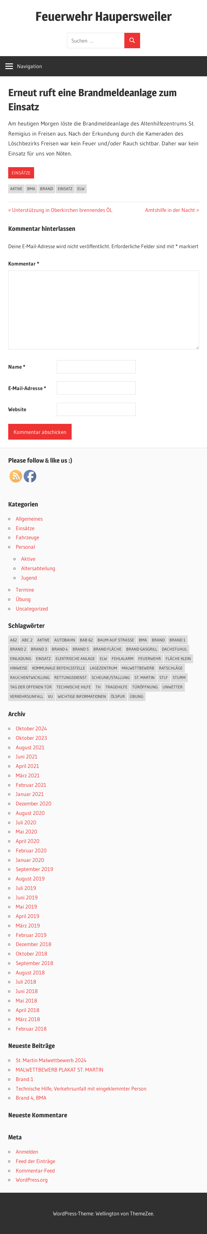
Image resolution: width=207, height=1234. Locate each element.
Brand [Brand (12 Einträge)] (158, 639)
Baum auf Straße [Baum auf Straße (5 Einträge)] (116, 639)
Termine (25, 589)
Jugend (29, 577)
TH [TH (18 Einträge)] (98, 686)
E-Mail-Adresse (27, 388)
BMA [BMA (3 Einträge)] (143, 639)
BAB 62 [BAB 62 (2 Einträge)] (86, 639)
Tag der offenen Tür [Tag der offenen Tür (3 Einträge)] (31, 686)
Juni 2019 (27, 897)
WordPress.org (32, 1179)
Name (16, 366)
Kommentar (23, 263)
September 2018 (34, 963)
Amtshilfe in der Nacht (170, 210)
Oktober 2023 (31, 737)
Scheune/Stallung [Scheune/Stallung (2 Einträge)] (111, 677)
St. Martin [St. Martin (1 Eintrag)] (144, 677)
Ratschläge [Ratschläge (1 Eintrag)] (171, 667)
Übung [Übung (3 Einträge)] (136, 696)
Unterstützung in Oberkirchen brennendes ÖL (62, 210)
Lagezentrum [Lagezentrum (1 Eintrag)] (103, 667)
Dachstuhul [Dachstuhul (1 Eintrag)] (174, 649)
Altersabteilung (38, 568)
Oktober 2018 (31, 953)
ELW (81, 188)
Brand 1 (24, 1079)
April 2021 (27, 766)
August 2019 (30, 878)
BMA (31, 188)
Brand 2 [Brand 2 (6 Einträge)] (18, 649)
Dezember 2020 (33, 803)
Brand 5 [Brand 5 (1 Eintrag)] (81, 649)
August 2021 (30, 747)
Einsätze (21, 173)
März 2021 (28, 775)
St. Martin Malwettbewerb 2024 (51, 1060)
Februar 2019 (31, 935)
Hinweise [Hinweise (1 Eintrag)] (18, 667)
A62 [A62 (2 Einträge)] (13, 639)
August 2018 (30, 972)
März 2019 (28, 925)
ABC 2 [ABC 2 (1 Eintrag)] (27, 639)
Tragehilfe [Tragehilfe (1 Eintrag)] (116, 686)
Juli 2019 (26, 888)
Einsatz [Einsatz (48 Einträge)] (43, 658)
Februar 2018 (31, 1028)
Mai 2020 (26, 831)
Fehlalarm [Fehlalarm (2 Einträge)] (122, 658)
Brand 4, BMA (31, 1097)
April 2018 (27, 1010)
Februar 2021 (31, 784)
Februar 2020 (31, 850)
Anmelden (27, 1151)
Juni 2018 (27, 991)
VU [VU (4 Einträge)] (50, 696)
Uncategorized (32, 608)
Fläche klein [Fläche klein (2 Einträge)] (178, 658)
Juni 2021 (27, 756)
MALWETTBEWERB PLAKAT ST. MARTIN (60, 1069)
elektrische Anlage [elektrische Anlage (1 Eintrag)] (75, 658)
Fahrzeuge (27, 537)
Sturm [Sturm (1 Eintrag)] (179, 677)
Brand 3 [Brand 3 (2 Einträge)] (39, 649)
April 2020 (27, 841)
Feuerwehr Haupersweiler (103, 16)
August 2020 (30, 813)
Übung (23, 599)
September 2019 (34, 869)
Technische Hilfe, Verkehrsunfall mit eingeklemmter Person (81, 1088)
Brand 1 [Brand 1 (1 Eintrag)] (177, 639)
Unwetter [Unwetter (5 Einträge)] (173, 686)
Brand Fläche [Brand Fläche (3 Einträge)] (107, 649)
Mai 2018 (26, 1000)
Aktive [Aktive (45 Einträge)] (43, 639)
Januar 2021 (30, 794)
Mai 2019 (26, 906)
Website (17, 409)
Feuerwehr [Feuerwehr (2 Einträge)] (149, 658)
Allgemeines (29, 518)
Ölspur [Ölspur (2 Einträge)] (118, 696)
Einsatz (65, 188)
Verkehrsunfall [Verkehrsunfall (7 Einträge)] (26, 696)
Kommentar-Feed (35, 1170)
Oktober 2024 (31, 728)
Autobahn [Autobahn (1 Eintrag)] (64, 639)
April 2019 (27, 916)
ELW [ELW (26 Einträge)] (103, 658)
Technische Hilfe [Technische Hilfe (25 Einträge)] (73, 686)
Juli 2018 (26, 981)
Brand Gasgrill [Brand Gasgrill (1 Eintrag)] (141, 649)
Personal (25, 546)
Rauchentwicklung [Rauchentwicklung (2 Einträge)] (30, 677)
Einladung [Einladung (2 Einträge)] (20, 658)
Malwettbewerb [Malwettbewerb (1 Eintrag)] (138, 667)
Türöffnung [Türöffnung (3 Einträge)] (145, 686)
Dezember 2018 (33, 944)
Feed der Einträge (35, 1161)
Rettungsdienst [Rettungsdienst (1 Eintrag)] (70, 677)
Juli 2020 (26, 822)
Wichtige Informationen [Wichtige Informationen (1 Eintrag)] (82, 696)
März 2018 (28, 1019)
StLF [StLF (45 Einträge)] (163, 677)
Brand (46, 188)
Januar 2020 (30, 860)
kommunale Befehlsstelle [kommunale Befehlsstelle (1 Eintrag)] (58, 667)
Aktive (16, 188)
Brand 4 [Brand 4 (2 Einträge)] (60, 649)
